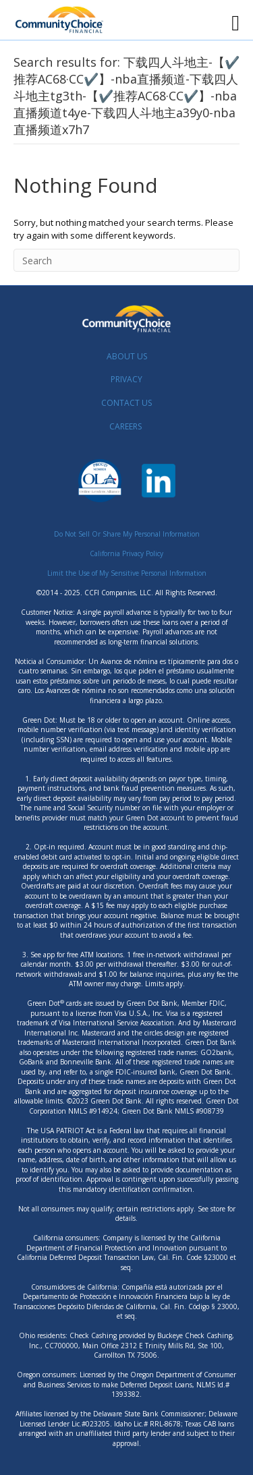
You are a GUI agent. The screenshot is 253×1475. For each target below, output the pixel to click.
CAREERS (125, 426)
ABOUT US (127, 356)
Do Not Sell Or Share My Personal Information (127, 534)
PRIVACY (126, 379)
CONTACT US (126, 403)
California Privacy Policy (126, 553)
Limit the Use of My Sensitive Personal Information (126, 573)
